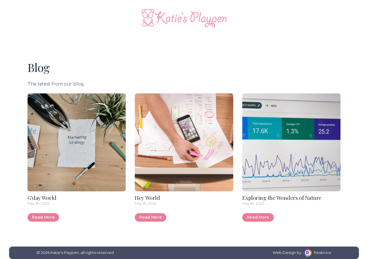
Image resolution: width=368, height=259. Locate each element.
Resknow (322, 252)
